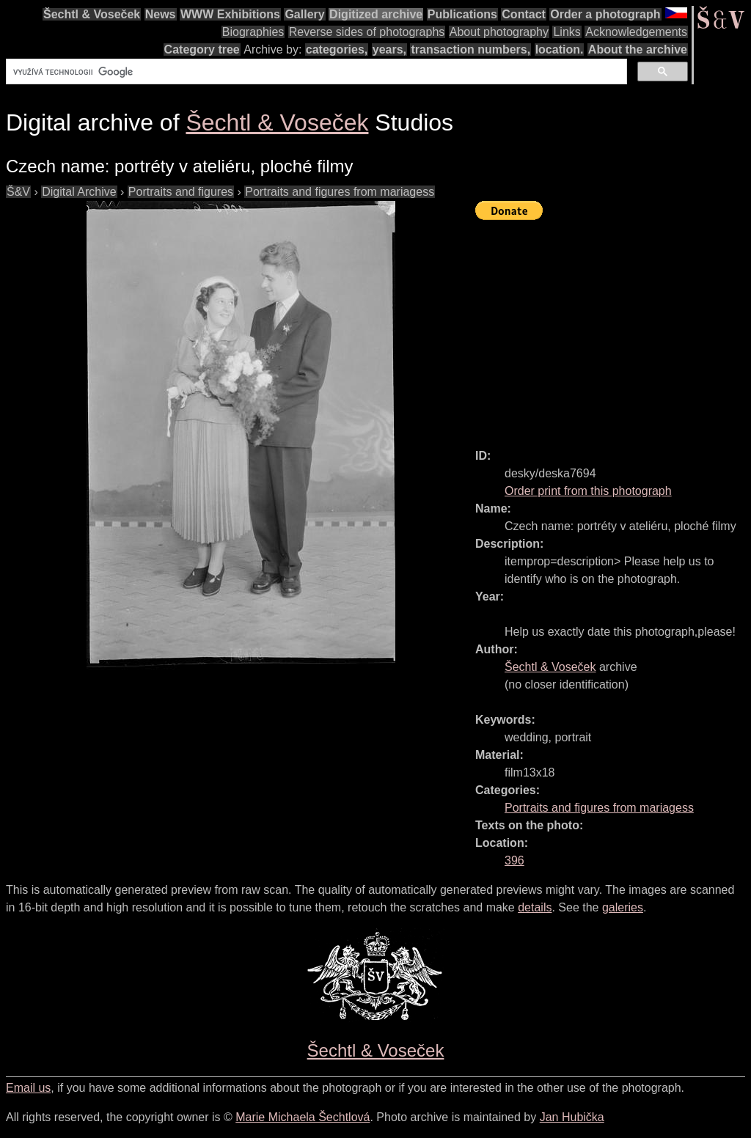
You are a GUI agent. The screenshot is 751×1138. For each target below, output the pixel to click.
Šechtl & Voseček (91, 14)
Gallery (304, 14)
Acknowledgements (636, 32)
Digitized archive (375, 14)
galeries (622, 907)
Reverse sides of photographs (367, 32)
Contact (524, 14)
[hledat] (315, 71)
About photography (499, 32)
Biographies (253, 32)
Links (566, 32)
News (160, 14)
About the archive (637, 49)
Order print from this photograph (588, 491)
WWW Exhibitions (230, 14)
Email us (28, 1088)
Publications (462, 14)
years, (389, 49)
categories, (336, 49)
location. (559, 49)
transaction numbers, (470, 49)
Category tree (202, 49)
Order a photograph (605, 14)
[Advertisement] (613, 327)
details (535, 907)
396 (514, 860)
